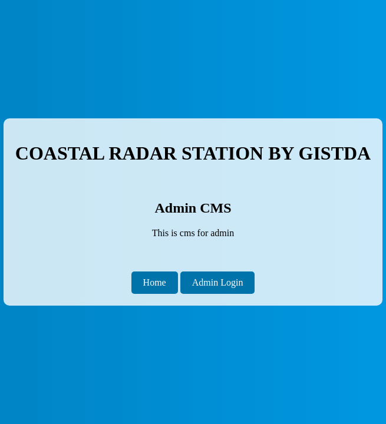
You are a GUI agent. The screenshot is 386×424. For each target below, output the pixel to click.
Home (154, 282)
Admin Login (217, 282)
